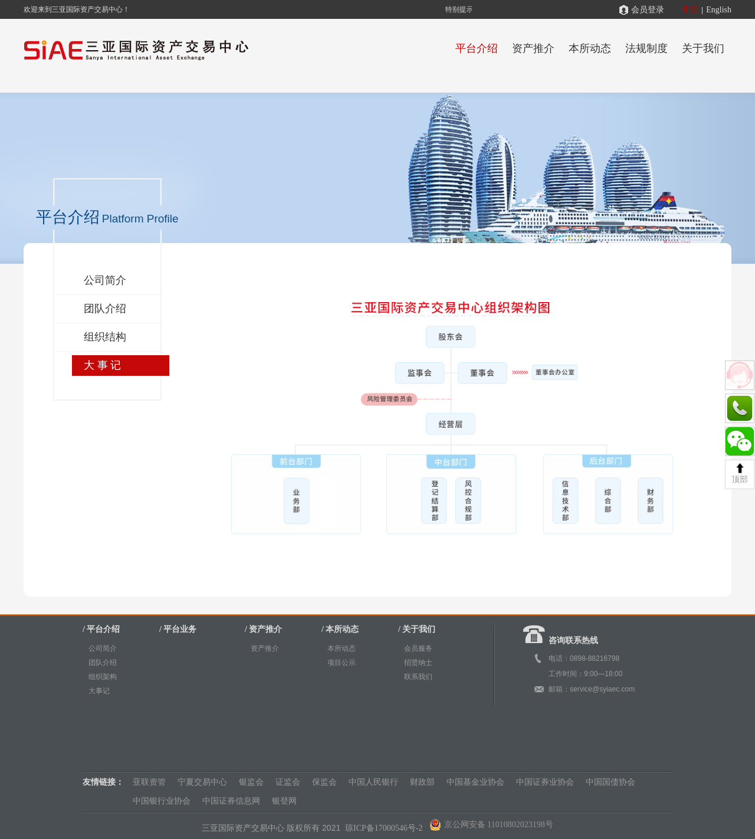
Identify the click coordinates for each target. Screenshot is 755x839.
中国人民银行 (373, 782)
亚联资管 (149, 782)
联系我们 (418, 677)
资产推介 (533, 48)
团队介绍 (105, 308)
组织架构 (102, 677)
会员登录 (647, 9)
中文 (690, 9)
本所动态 (590, 48)
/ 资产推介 (263, 629)
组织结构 (105, 337)
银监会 (251, 782)
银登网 (284, 801)
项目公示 (341, 662)
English (718, 9)
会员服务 (418, 648)
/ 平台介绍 (101, 629)
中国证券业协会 (545, 782)
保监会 (324, 782)
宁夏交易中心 (202, 782)
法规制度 (646, 48)
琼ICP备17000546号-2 (385, 828)
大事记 (99, 691)
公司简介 (105, 280)
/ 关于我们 (416, 629)
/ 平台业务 (177, 629)
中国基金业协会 (475, 782)
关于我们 (703, 48)
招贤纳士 (418, 662)
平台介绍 (476, 48)
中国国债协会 (610, 782)
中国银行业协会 (162, 801)
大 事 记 (102, 365)
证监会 (287, 782)
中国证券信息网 (231, 801)
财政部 (422, 782)
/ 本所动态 (340, 629)
